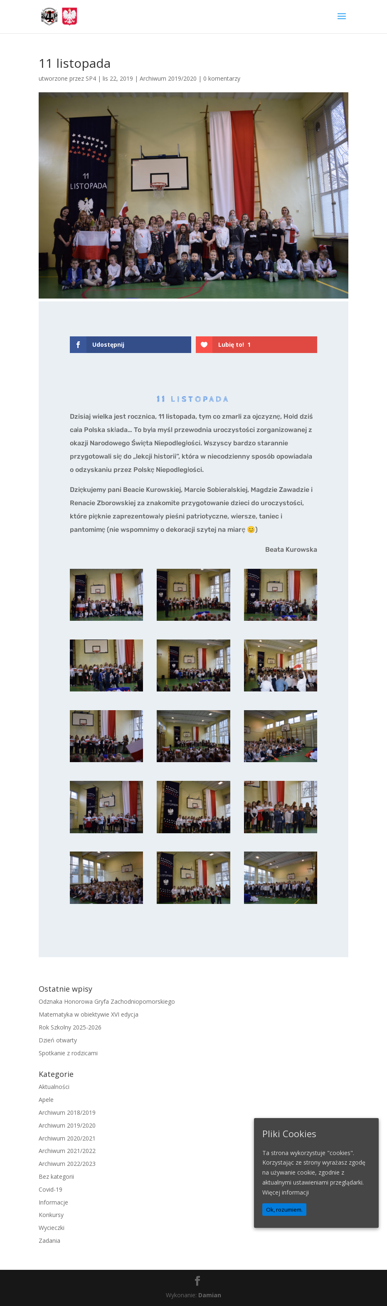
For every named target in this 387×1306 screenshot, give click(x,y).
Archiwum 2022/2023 (67, 1164)
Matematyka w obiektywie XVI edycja (88, 1014)
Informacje (53, 1202)
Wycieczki (51, 1228)
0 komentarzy (221, 78)
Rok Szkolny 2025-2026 (70, 1027)
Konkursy (51, 1215)
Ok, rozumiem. (284, 1209)
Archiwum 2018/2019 (67, 1112)
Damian (209, 1295)
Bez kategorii (56, 1176)
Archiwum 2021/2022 (67, 1151)
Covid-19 (50, 1189)
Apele (46, 1100)
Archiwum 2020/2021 (67, 1138)
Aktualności (54, 1087)
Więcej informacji (285, 1192)
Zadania (49, 1240)
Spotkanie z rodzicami (68, 1053)
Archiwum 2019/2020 (168, 78)
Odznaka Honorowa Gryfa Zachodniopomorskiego (107, 1001)
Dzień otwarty (58, 1040)
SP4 (91, 78)
